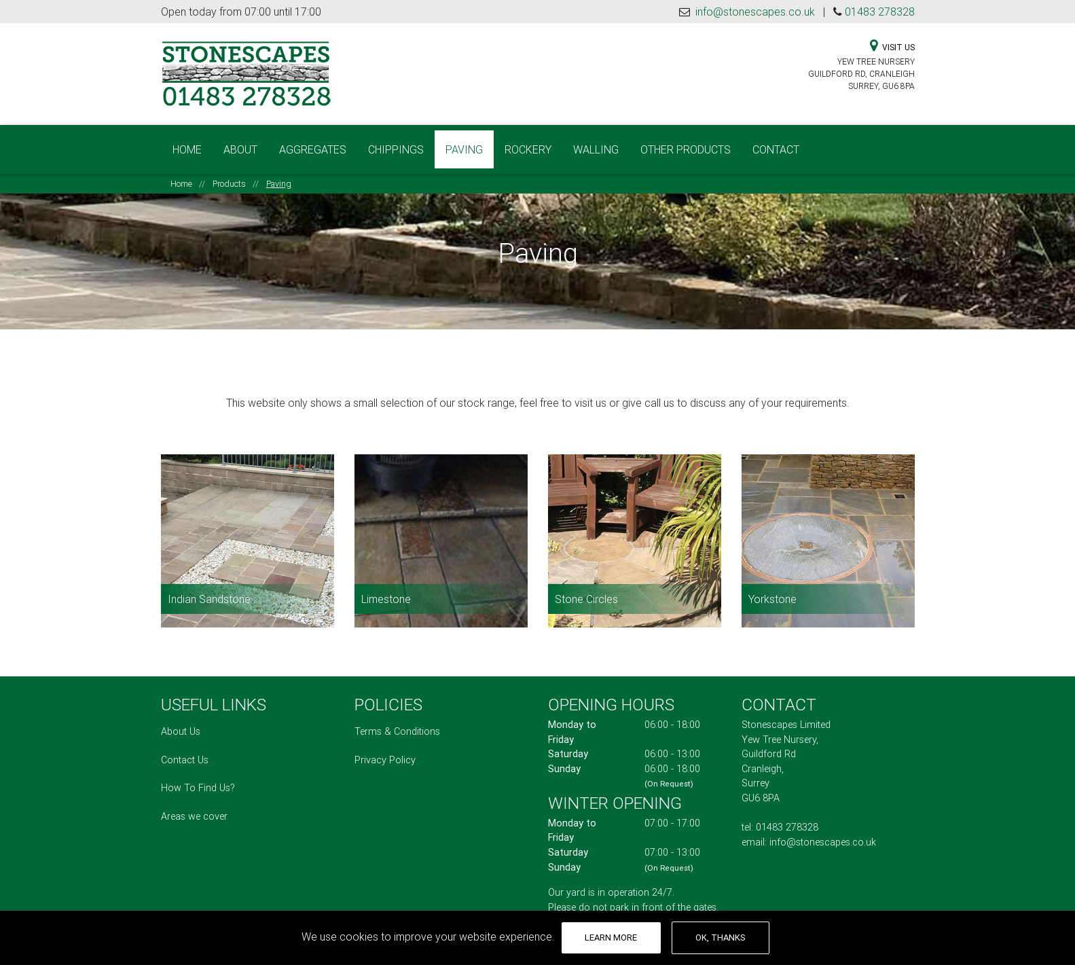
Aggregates (312, 144)
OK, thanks (720, 937)
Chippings (396, 144)
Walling (596, 144)
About (240, 144)
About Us (180, 720)
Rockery (528, 144)
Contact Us (184, 749)
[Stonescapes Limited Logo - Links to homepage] (246, 72)
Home (187, 144)
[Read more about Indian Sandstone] (247, 530)
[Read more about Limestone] (441, 530)
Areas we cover (194, 805)
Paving (469, 143)
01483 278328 (880, 11)
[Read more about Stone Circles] (634, 530)
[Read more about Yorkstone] (828, 530)
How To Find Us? (198, 777)
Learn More (611, 937)
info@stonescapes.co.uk (755, 11)
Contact (775, 144)
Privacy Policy (385, 749)
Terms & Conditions (397, 720)
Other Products (685, 144)
